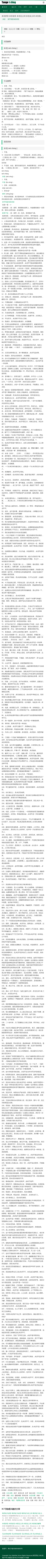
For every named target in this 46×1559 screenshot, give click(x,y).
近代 (16, 11)
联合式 (5, 11)
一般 (35, 7)
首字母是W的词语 (13, 19)
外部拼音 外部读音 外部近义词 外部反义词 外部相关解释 (21, 1523)
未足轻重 (32, 1495)
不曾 (3, 182)
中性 (19, 7)
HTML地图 (7, 1557)
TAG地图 (20, 1557)
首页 (4, 7)
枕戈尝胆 (21, 1498)
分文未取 (9, 1493)
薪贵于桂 (5, 213)
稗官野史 (9, 2)
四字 (25, 7)
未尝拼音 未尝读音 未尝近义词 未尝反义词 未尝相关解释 (24, 16)
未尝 (4, 19)
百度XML (14, 1557)
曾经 (3, 194)
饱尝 (13, 1500)
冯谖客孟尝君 (20, 1500)
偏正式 (14, 7)
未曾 (3, 176)
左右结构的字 (25, 11)
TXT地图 (26, 1557)
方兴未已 (40, 1493)
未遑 (12, 1495)
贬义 (11, 11)
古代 (30, 7)
